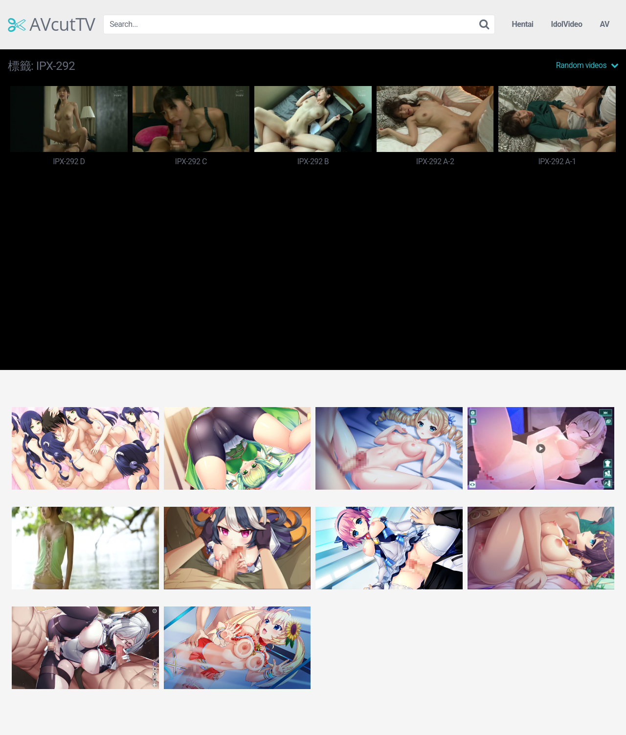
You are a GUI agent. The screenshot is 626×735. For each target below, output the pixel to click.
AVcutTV (51, 24)
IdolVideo (566, 24)
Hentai (522, 24)
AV (604, 24)
